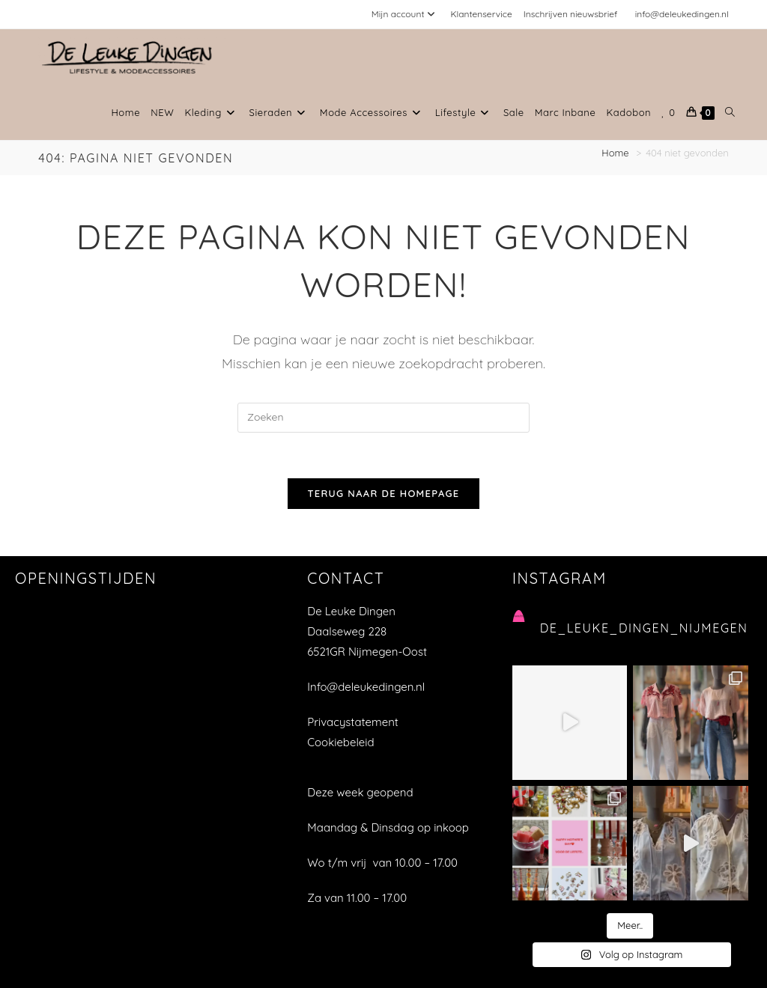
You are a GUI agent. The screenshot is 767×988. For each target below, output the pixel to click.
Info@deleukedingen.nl (366, 687)
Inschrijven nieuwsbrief (571, 13)
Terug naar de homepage (383, 493)
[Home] (616, 153)
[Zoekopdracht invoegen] (383, 418)
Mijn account (406, 13)
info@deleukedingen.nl (682, 13)
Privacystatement (352, 722)
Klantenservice (481, 13)
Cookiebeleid (340, 742)
